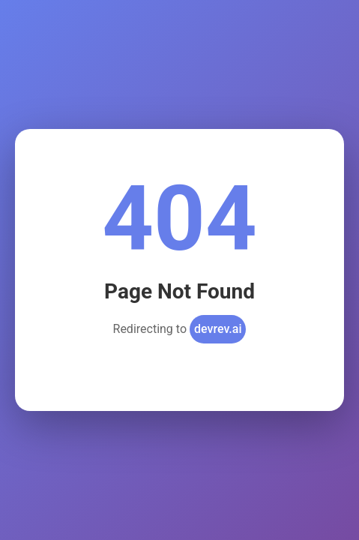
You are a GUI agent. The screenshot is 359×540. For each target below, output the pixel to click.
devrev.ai (217, 329)
